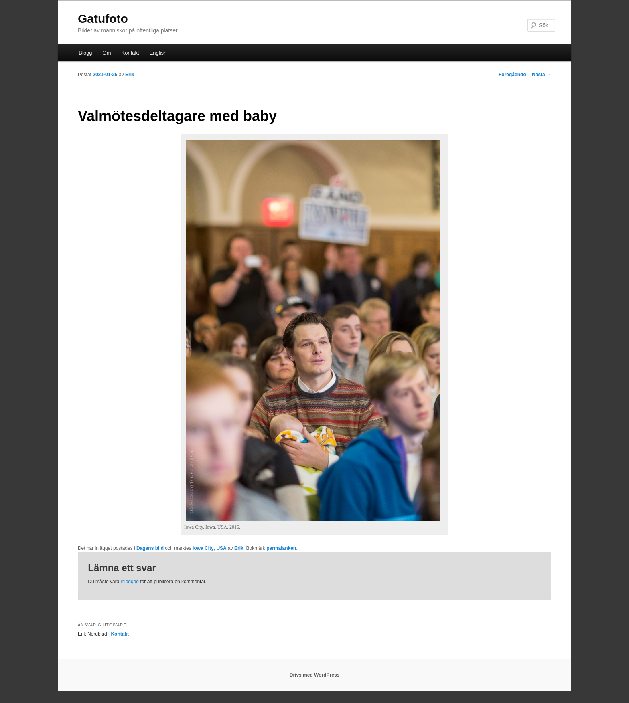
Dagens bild (150, 548)
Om (107, 53)
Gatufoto (103, 18)
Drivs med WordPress (315, 675)
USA (221, 548)
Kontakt (130, 53)
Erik (129, 74)
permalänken (281, 548)
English (158, 53)
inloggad (130, 581)
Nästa (541, 74)
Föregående (509, 74)
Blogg (85, 53)
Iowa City (203, 548)
